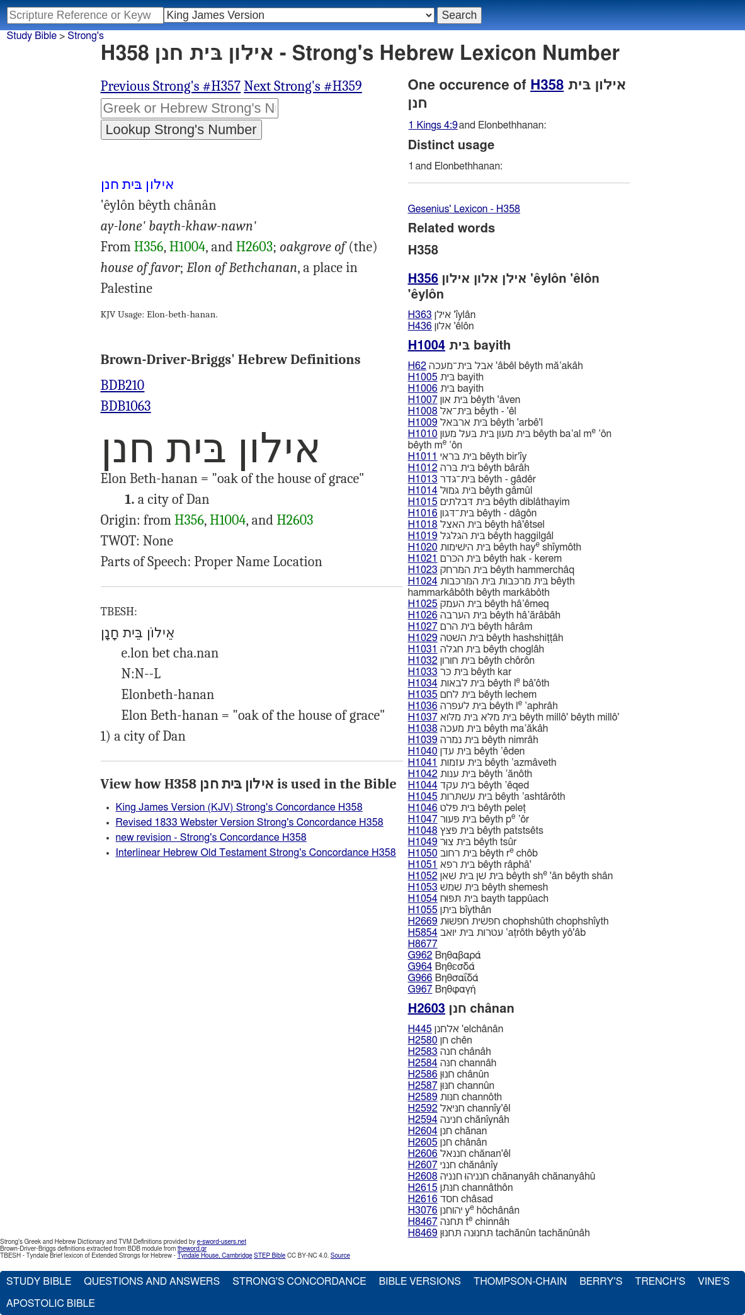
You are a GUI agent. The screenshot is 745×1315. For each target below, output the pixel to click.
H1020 (423, 547)
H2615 (423, 1188)
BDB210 (123, 385)
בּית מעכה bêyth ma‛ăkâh (478, 729)
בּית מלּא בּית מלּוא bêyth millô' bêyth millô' (514, 717)
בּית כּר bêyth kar (460, 672)
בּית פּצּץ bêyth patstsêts (475, 831)
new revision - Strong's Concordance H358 (211, 838)
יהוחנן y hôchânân (464, 1210)
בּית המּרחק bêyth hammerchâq (491, 570)
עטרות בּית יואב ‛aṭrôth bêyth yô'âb (497, 933)
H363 (420, 315)
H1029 (423, 638)
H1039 (423, 740)
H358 (547, 85)
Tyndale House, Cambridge (214, 1256)
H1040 (423, 751)
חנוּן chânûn (448, 1074)
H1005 (423, 377)
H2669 (423, 921)
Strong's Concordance (299, 1282)
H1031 (423, 649)
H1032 (423, 661)
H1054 (423, 899)
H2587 (423, 1086)
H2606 (423, 1154)
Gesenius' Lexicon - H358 (464, 209)
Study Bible (32, 36)
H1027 (423, 627)
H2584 (423, 1063)
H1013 (423, 479)
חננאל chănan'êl (459, 1154)
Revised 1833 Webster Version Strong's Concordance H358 (250, 822)
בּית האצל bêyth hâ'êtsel (476, 525)
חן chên (440, 1040)
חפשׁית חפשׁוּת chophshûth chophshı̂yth (508, 921)
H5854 (423, 933)
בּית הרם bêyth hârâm (470, 627)
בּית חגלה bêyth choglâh (476, 649)
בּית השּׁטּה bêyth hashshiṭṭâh (486, 638)
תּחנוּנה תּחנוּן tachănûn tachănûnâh (499, 1233)
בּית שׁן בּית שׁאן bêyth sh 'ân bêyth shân (510, 875)
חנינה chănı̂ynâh (458, 1120)
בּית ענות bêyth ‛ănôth (470, 774)
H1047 (423, 819)
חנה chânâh (449, 1052)
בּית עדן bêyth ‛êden (466, 751)
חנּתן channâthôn (460, 1188)
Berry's (600, 1282)
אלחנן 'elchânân (456, 1029)
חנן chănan (447, 1131)
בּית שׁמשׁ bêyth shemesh (478, 887)
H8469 (423, 1233)
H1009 (423, 423)
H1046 (423, 808)
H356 (149, 247)
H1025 (423, 604)
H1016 (423, 513)
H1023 (423, 570)
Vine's (713, 1282)
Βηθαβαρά (444, 955)
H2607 (423, 1165)
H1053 (423, 887)
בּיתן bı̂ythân (450, 910)
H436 (420, 326)
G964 (420, 967)
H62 (417, 366)
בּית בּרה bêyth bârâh (469, 468)
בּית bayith (446, 377)
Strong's (85, 36)
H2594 (423, 1120)
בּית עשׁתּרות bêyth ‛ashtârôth (487, 797)
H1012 (423, 468)
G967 (420, 989)
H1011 (423, 457)
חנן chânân (447, 1142)
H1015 (423, 502)
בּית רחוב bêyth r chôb (473, 853)
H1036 (423, 706)
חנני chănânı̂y (453, 1165)
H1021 (423, 559)
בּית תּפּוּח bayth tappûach (478, 899)
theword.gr (192, 1249)
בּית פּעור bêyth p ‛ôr (469, 819)
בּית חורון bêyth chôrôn (471, 661)
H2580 (423, 1040)
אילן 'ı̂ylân (442, 315)
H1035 (423, 695)
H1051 (423, 865)
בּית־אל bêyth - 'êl (462, 411)
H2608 (423, 1176)
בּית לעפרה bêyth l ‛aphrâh (483, 705)
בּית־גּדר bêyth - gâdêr (472, 479)
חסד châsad (450, 1199)
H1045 (423, 797)
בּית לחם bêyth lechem (472, 695)
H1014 (423, 491)
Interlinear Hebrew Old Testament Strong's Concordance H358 (256, 853)
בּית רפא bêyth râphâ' (470, 865)
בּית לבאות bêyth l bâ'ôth (479, 683)
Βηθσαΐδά (443, 978)
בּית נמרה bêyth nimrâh (473, 740)
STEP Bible (269, 1256)
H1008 (423, 411)
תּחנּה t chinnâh (459, 1221)
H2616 (423, 1199)
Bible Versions (419, 1282)
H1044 (423, 785)
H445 (420, 1029)
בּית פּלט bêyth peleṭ (467, 808)
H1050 (423, 853)
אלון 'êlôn (441, 326)
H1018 (423, 525)
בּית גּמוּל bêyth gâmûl (470, 491)
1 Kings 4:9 (433, 125)
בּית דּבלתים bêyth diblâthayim (489, 502)
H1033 (423, 672)
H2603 (254, 247)
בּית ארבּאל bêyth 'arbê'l (475, 423)
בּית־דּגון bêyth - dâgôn (472, 513)
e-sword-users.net (221, 1242)
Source (340, 1256)
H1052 (423, 876)
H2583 (423, 1052)
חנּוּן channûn (451, 1086)
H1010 (423, 434)
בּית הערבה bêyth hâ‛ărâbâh (484, 615)
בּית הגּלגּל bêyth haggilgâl (481, 536)
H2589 (423, 1097)
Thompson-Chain (520, 1282)
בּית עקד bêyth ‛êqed (469, 785)
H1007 (423, 400)
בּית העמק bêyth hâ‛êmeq (478, 604)
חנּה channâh (452, 1063)
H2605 (423, 1142)
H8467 (423, 1222)
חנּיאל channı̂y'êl (459, 1108)
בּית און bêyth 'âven (464, 400)
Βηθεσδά (441, 967)
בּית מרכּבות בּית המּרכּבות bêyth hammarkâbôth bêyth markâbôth (491, 587)
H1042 (423, 774)
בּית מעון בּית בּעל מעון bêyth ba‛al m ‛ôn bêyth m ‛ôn (510, 439)
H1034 (423, 683)
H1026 (423, 615)
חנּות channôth (455, 1097)
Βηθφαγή (442, 989)
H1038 (423, 729)
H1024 (423, 581)
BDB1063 (126, 406)
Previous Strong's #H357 (171, 86)
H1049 (423, 842)
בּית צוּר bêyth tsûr (462, 842)
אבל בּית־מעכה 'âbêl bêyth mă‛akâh (495, 366)
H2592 (423, 1108)
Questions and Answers (152, 1282)
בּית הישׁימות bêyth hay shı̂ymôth (495, 547)
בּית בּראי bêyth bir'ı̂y (467, 457)
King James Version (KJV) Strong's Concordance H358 (239, 807)
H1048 (423, 831)
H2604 (423, 1131)
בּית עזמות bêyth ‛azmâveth (482, 763)
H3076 (423, 1210)
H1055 (423, 910)
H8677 (423, 944)
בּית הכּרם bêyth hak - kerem (485, 559)
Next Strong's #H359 (303, 86)
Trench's (660, 1282)
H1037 (423, 717)
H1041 (423, 763)
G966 (420, 978)
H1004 (187, 247)
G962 (420, 955)
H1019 (423, 536)
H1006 (423, 389)
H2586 (423, 1074)
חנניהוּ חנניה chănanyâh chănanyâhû (502, 1176)
